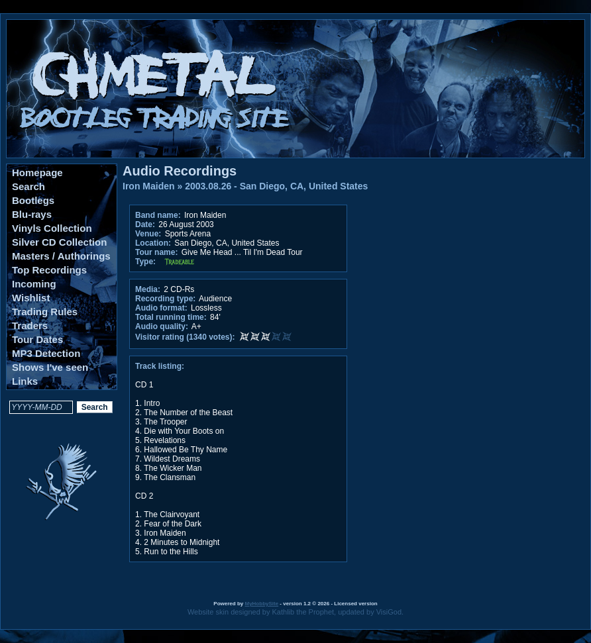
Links (25, 381)
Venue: (148, 233)
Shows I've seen (50, 367)
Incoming (34, 283)
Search (28, 186)
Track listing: (159, 366)
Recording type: (165, 298)
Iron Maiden (149, 186)
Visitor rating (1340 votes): (185, 337)
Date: (145, 224)
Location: (153, 243)
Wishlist (31, 297)
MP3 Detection (46, 353)
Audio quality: (161, 326)
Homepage (37, 172)
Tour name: (156, 252)
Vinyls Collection (52, 228)
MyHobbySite (261, 604)
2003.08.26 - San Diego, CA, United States (276, 186)
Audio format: (161, 308)
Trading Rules (45, 311)
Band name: (158, 215)
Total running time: (171, 317)
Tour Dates (37, 339)
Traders (30, 325)
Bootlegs (33, 200)
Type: (145, 261)
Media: (147, 289)
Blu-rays (32, 214)
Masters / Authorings (61, 256)
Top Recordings (49, 269)
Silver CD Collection (59, 242)
